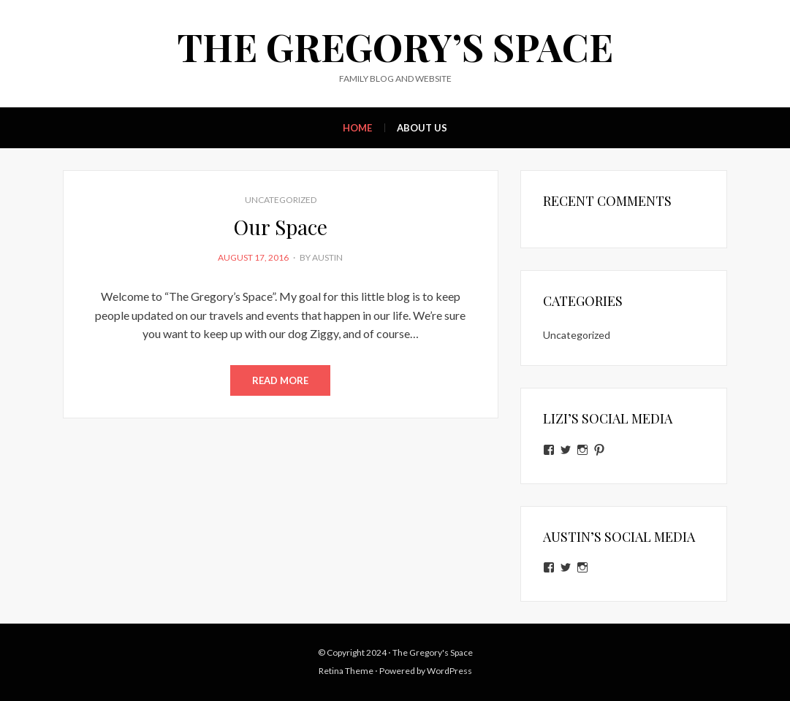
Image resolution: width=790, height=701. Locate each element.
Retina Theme (346, 670)
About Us (422, 128)
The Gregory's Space (432, 652)
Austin (327, 257)
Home (357, 128)
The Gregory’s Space (395, 46)
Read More (280, 380)
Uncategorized (280, 199)
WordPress (449, 670)
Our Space (280, 226)
